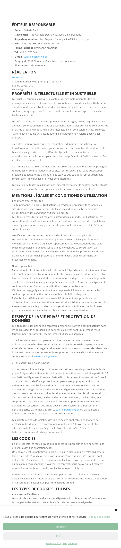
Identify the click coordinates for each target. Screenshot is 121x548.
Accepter (61, 533)
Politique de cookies (99, 523)
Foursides (17, 77)
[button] (116, 516)
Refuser (60, 542)
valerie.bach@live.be (35, 56)
